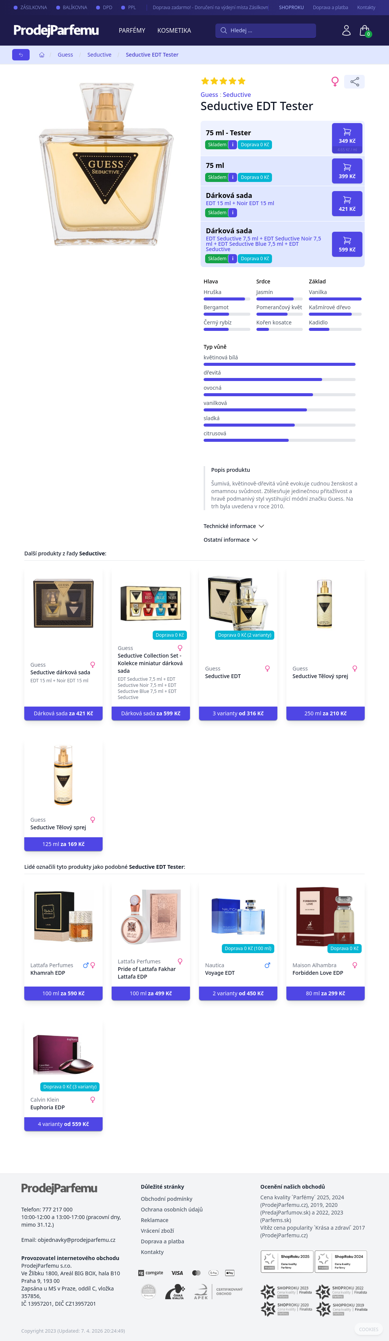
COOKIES (368, 1330)
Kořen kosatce (274, 322)
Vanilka (318, 292)
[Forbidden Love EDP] (326, 916)
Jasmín (264, 292)
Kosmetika (174, 30)
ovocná (212, 387)
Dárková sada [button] (63, 713)
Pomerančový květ (279, 307)
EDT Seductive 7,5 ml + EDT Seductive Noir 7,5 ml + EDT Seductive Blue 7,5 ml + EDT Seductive (263, 244)
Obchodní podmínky (167, 1198)
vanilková (215, 402)
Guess (65, 54)
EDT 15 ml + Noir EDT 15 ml (240, 203)
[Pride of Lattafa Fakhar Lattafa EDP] (151, 916)
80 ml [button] (325, 993)
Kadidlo (318, 322)
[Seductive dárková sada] (63, 603)
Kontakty (366, 8)
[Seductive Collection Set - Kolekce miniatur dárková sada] (151, 603)
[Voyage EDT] (238, 916)
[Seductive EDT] (238, 603)
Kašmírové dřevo (330, 307)
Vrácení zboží (157, 1230)
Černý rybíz (218, 322)
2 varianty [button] (238, 993)
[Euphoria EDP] (63, 1055)
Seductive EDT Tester (152, 54)
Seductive (99, 54)
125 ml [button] (63, 844)
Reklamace (155, 1220)
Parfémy (132, 30)
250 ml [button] (325, 713)
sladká (212, 418)
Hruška (212, 292)
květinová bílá (221, 357)
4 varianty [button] (63, 1124)
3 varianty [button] (238, 713)
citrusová (215, 433)
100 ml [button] (63, 993)
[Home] (42, 55)
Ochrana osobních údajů (172, 1209)
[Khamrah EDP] (63, 916)
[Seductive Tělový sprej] (326, 603)
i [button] (233, 144)
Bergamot (216, 307)
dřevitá (212, 372)
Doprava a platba (330, 8)
